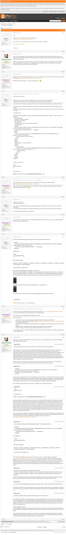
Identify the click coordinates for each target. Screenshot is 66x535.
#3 (63, 74)
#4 (63, 93)
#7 (63, 217)
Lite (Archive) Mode (14, 530)
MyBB (6, 532)
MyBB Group (14, 532)
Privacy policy (50, 530)
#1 (63, 32)
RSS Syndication (30, 530)
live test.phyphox (19, 302)
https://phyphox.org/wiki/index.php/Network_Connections (49, 321)
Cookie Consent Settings (37, 530)
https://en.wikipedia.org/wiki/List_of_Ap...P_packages (30, 78)
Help (64, 18)
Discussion (9, 23)
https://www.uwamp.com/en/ (19, 44)
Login (11, 20)
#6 (63, 199)
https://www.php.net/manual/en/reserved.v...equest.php (26, 183)
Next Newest (10, 521)
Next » (10, 524)
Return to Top (7, 530)
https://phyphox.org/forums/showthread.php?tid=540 (23, 39)
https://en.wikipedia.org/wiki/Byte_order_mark (52, 311)
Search (58, 18)
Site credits (45, 530)
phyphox (2, 530)
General (13, 23)
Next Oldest (4, 521)
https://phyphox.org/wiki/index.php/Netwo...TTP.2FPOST (24, 417)
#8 (63, 236)
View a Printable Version (6, 526)
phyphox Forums (4, 23)
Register (15, 20)
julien (5, 38)
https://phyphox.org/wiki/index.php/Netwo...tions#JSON (24, 458)
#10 (63, 337)
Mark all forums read (22, 530)
